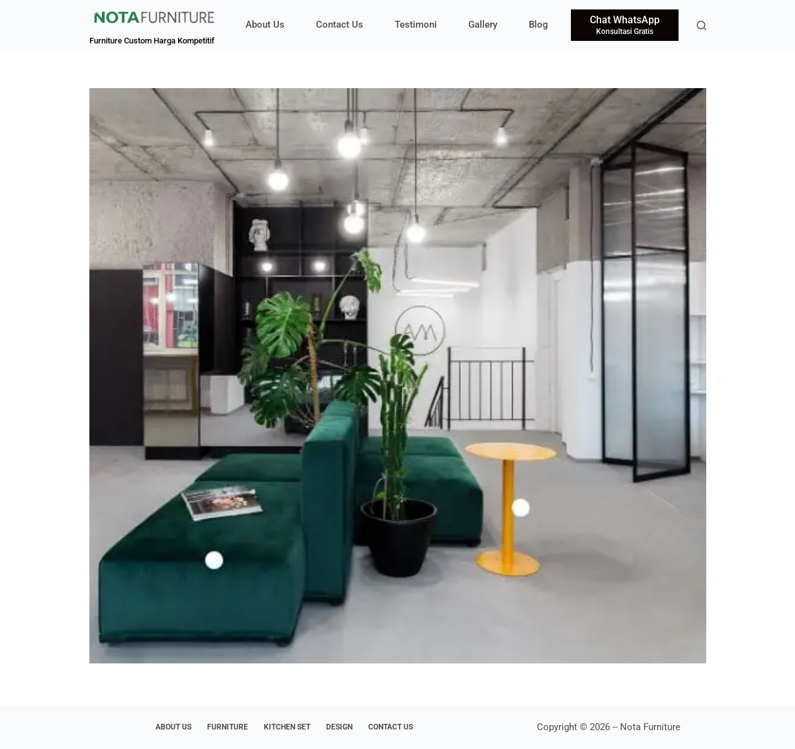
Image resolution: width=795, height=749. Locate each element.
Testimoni (416, 24)
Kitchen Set (287, 727)
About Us (265, 24)
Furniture (227, 727)
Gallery (482, 24)
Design (339, 727)
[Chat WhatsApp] (625, 25)
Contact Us (339, 24)
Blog (538, 24)
